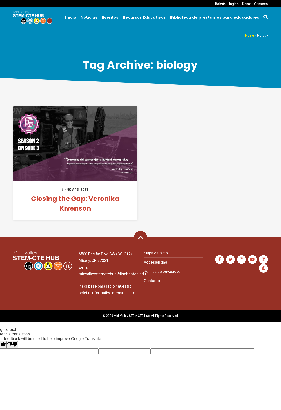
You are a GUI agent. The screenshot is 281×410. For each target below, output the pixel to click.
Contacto (261, 4)
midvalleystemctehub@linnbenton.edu (112, 274)
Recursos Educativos (144, 17)
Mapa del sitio (156, 253)
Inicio (70, 17)
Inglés (234, 4)
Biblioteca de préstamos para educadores (214, 17)
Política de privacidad (162, 271)
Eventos (110, 17)
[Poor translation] (12, 344)
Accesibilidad (155, 262)
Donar (246, 4)
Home (249, 35)
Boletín (220, 4)
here (131, 292)
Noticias (89, 17)
